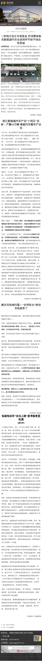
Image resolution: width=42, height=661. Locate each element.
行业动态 (9, 24)
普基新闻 (3, 24)
